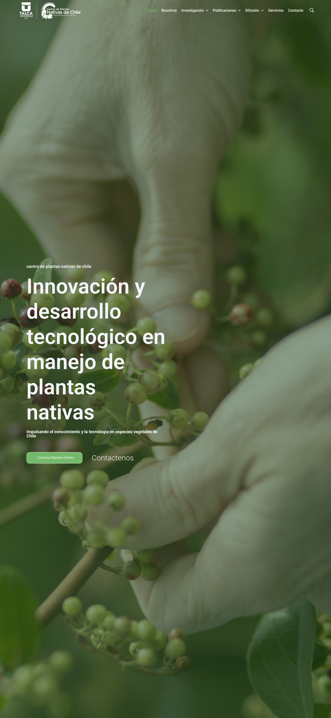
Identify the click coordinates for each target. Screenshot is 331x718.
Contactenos (117, 457)
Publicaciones (227, 10)
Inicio (152, 10)
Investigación (194, 10)
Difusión (254, 10)
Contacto (295, 10)
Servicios (276, 10)
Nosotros (169, 10)
